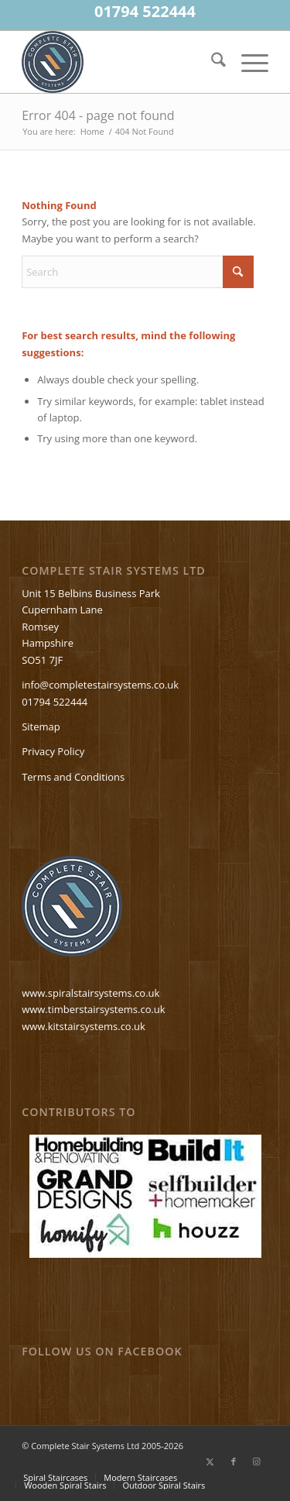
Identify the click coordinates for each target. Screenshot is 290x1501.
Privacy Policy (53, 751)
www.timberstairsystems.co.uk (93, 1009)
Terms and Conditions (73, 777)
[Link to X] (210, 1461)
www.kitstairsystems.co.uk (83, 1026)
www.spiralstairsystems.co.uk (90, 993)
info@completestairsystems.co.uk (100, 685)
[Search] (211, 62)
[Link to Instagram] (256, 1461)
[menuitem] (211, 62)
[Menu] (247, 62)
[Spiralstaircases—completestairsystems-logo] (120, 62)
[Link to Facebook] (233, 1461)
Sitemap (41, 726)
